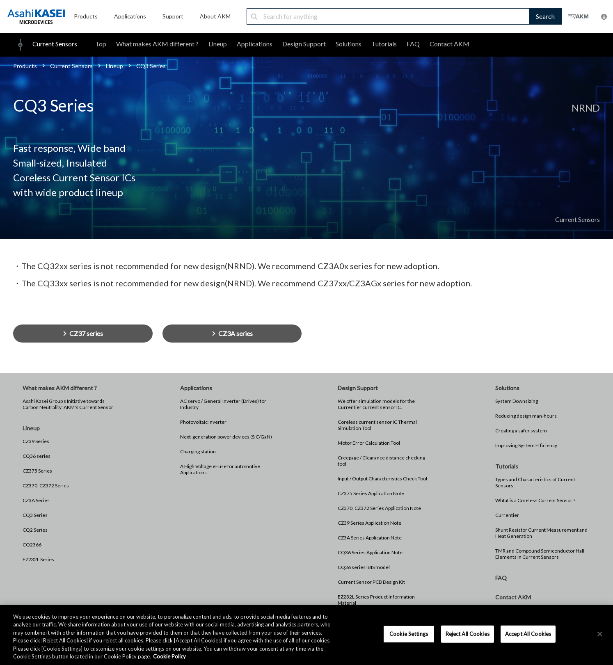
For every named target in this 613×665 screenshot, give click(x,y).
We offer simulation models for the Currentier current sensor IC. (376, 404)
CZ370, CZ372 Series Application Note (379, 508)
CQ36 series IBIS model (364, 567)
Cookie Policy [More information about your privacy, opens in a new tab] (169, 656)
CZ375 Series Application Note (371, 493)
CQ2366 (32, 545)
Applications (254, 44)
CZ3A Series (36, 500)
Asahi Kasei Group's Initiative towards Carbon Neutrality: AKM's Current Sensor (68, 404)
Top (100, 44)
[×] (600, 634)
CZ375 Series (37, 471)
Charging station (198, 451)
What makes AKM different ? (157, 44)
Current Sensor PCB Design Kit (371, 582)
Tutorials (384, 44)
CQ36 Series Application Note (370, 552)
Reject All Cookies (467, 634)
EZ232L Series (38, 559)
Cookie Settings (408, 634)
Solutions (348, 44)
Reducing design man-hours (526, 416)
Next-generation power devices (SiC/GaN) (226, 437)
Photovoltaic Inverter (203, 422)
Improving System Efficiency (526, 445)
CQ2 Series (35, 530)
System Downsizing (516, 401)
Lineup (217, 44)
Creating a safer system (521, 430)
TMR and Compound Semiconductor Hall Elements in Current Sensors (539, 554)
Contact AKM (449, 44)
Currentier (507, 515)
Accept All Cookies (528, 634)
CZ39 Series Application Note (369, 523)
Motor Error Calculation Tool (369, 443)
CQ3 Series (35, 515)
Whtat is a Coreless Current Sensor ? (535, 500)
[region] (306, 635)
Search (545, 16)
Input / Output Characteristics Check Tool (382, 478)
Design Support (304, 44)
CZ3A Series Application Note (370, 538)
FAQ (413, 44)
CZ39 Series (36, 441)
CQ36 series (36, 456)
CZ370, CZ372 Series (46, 485)
